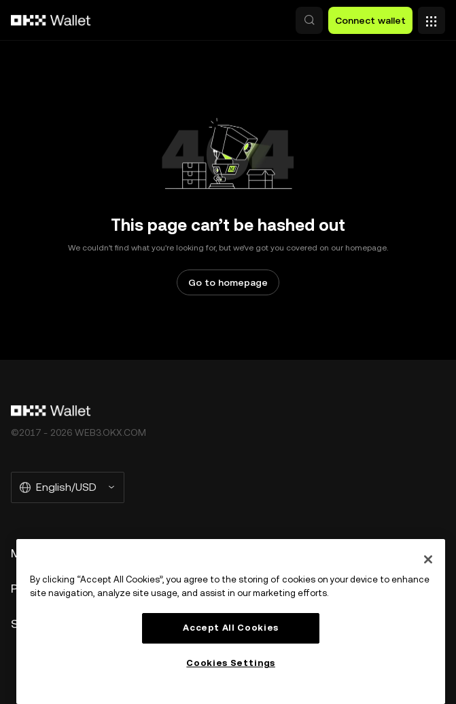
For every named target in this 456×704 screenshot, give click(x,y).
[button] (309, 20)
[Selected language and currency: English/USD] (67, 487)
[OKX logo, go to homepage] (51, 20)
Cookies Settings (230, 663)
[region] (230, 621)
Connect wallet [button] (370, 20)
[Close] (428, 559)
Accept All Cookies (231, 628)
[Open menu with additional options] (431, 17)
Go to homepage (228, 282)
